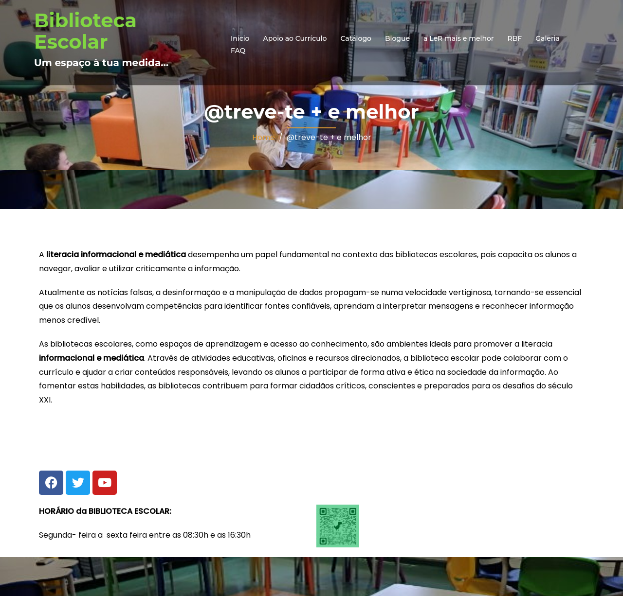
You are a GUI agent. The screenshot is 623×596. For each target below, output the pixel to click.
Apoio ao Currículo (295, 38)
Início (240, 38)
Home (263, 137)
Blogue (397, 38)
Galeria (547, 38)
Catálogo (355, 38)
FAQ (238, 50)
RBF (515, 38)
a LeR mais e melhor (458, 38)
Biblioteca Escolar (85, 30)
